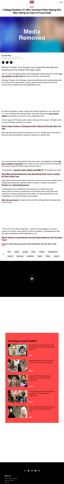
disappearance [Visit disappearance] (52, 252)
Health (31, 371)
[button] (32, 278)
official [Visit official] (48, 256)
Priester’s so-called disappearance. (16, 185)
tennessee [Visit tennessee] (20, 256)
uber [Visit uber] (9, 252)
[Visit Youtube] (35, 471)
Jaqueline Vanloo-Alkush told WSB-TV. (28, 170)
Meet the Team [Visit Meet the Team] (9, 481)
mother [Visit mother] (17, 252)
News (32, 7)
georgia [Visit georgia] (25, 252)
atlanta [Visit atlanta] (40, 256)
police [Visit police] (33, 252)
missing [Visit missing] (41, 252)
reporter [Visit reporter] (56, 256)
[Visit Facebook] (25, 471)
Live (61, 2)
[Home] (32, 2)
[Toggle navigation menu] (2, 2)
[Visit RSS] (39, 471)
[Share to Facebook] (3, 62)
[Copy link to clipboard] (11, 62)
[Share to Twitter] (7, 62)
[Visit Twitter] (28, 471)
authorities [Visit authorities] (30, 256)
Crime (30, 355)
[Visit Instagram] (32, 471)
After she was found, (10, 200)
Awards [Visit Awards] (6, 483)
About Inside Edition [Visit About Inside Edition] (10, 479)
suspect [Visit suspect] (10, 256)
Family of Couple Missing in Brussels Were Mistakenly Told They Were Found (29, 244)
